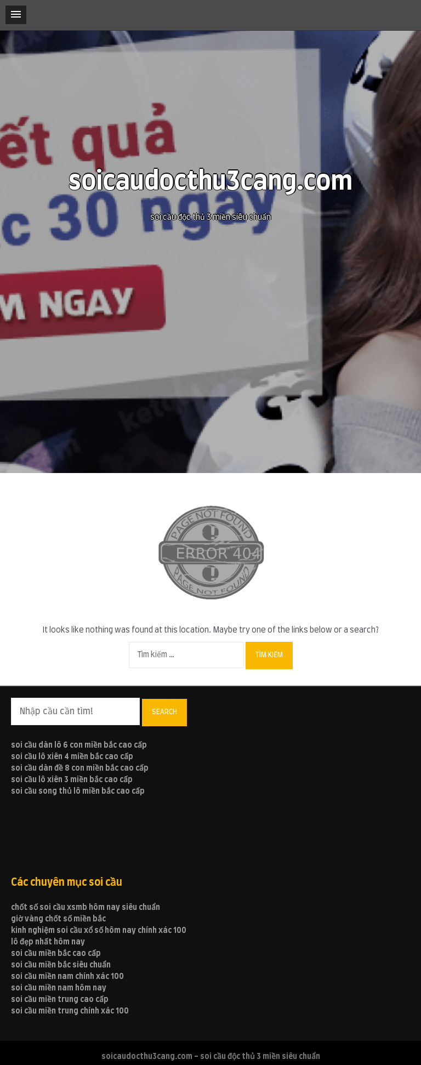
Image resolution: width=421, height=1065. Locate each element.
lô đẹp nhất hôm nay (48, 942)
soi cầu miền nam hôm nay (58, 988)
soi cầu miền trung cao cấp (60, 1000)
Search (164, 712)
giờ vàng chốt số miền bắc (58, 919)
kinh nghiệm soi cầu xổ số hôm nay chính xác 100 (98, 931)
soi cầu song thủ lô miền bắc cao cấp (78, 791)
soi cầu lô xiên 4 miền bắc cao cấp (72, 757)
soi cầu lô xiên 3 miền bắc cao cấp (72, 780)
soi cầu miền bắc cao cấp (56, 954)
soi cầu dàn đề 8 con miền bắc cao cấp (80, 768)
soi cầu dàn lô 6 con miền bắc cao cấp (79, 745)
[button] (15, 14)
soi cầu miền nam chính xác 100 (67, 977)
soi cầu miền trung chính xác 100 (70, 1011)
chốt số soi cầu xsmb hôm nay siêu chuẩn (85, 908)
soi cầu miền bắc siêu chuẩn (61, 965)
